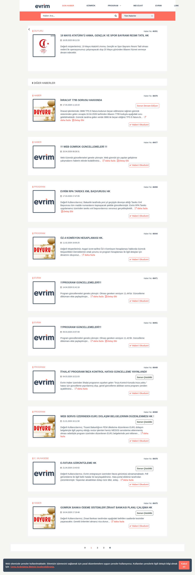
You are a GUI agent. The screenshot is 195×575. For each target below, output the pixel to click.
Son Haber (68, 5)
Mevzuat (138, 5)
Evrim (158, 5)
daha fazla (108, 160)
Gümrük (91, 5)
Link (176, 5)
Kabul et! (184, 565)
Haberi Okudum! (139, 124)
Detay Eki (78, 120)
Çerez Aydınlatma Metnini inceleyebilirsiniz (32, 567)
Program (113, 5)
